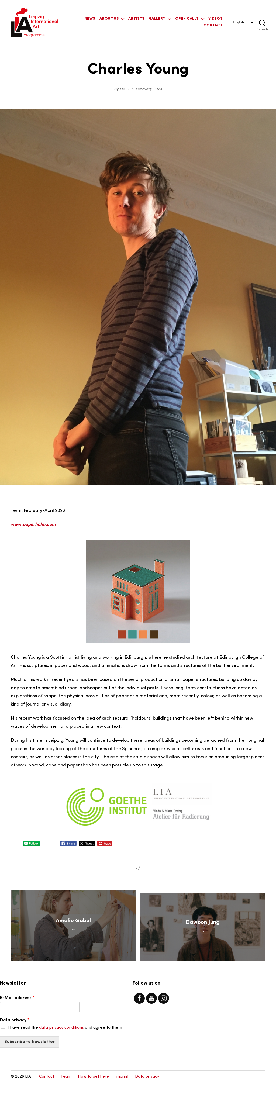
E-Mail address (17, 1013)
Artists (136, 19)
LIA (122, 89)
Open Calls (187, 19)
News (90, 19)
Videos (215, 19)
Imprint (122, 1091)
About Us (109, 19)
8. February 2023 (146, 89)
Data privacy (14, 1035)
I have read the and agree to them (65, 1042)
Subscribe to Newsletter (29, 1057)
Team (66, 1091)
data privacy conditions (61, 1042)
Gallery (157, 19)
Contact (212, 25)
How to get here (93, 1091)
